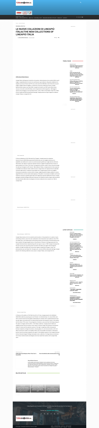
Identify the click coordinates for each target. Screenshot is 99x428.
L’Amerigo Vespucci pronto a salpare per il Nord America (76, 66)
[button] (80, 2)
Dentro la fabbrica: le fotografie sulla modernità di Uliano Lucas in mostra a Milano (76, 266)
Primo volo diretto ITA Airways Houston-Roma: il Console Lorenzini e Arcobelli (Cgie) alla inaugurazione (76, 74)
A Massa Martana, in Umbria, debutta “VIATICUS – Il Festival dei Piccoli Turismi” (76, 82)
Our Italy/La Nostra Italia (37, 382)
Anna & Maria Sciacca (23, 37)
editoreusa (77, 77)
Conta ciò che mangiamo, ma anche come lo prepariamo (76, 275)
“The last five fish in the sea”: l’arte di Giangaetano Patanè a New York (52, 390)
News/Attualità (73, 64)
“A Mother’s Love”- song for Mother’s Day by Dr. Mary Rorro (76, 283)
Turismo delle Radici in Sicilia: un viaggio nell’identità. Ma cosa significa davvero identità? (76, 90)
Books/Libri (72, 232)
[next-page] (18, 394)
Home (17, 23)
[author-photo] (72, 67)
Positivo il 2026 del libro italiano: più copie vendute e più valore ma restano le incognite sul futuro (22, 389)
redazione (74, 93)
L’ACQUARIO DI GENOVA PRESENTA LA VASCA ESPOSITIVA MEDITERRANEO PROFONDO (76, 299)
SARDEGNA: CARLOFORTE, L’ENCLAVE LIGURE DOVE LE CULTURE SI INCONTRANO (76, 99)
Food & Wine (72, 273)
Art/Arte (52, 387)
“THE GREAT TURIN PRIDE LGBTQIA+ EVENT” (75, 290)
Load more (73, 305)
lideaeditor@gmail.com (53, 410)
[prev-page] (16, 394)
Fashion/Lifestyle (22, 23)
